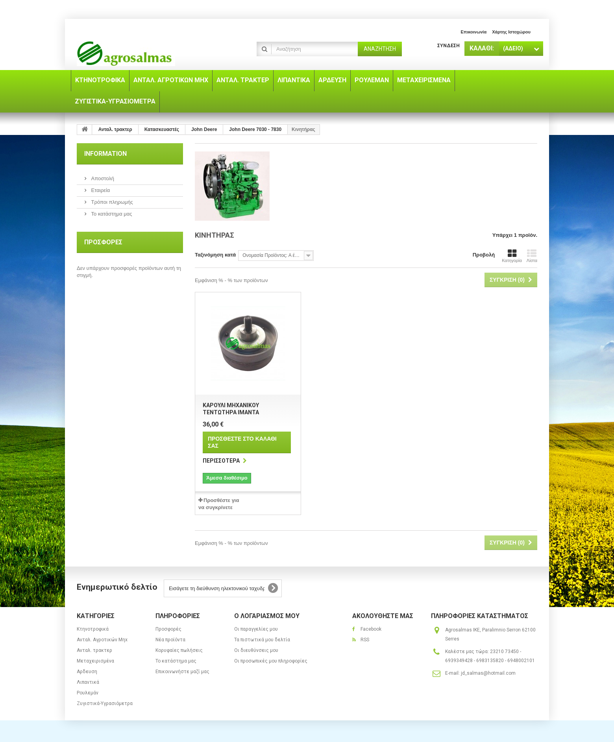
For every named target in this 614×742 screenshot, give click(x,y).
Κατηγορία (512, 256)
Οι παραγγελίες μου (256, 629)
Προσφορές (103, 242)
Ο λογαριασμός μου (267, 616)
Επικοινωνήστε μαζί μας (182, 671)
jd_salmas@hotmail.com (488, 673)
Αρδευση (87, 671)
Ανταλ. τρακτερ (94, 650)
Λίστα (532, 256)
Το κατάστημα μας (111, 214)
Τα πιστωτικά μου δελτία (262, 639)
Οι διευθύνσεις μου (256, 650)
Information (105, 153)
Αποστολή (102, 178)
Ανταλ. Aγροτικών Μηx (102, 639)
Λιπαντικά (88, 682)
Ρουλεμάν (87, 693)
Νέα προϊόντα (170, 639)
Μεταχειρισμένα (95, 661)
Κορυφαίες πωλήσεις (179, 650)
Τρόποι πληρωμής (111, 202)
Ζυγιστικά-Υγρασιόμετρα (105, 703)
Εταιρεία (100, 190)
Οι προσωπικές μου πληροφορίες (270, 661)
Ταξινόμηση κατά (215, 255)
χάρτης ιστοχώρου (511, 32)
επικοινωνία (473, 32)
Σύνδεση (448, 45)
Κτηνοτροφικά (93, 629)
